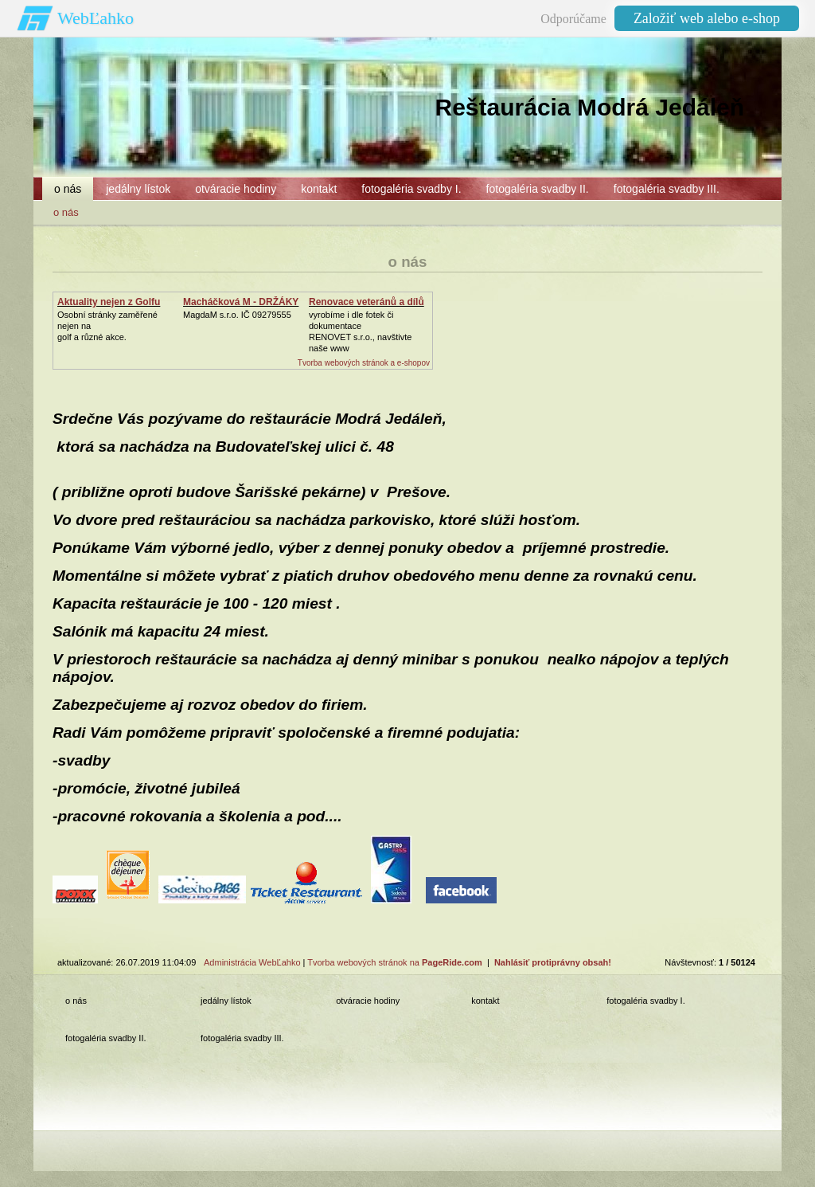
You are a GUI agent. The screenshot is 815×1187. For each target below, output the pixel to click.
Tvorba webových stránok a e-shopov (364, 362)
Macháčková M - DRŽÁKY (240, 302)
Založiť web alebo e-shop (707, 18)
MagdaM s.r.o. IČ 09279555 (237, 314)
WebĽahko (95, 18)
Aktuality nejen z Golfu (108, 302)
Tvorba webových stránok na (394, 962)
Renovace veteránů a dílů (366, 302)
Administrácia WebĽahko (252, 962)
